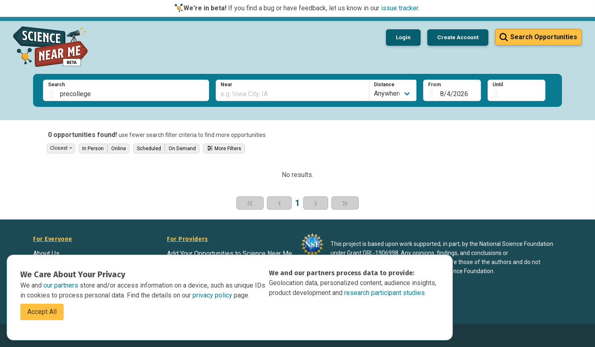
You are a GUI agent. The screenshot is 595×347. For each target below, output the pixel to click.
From (434, 84)
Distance (384, 84)
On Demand (182, 148)
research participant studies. (385, 293)
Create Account (457, 37)
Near (226, 84)
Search (56, 84)
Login (403, 37)
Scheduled (149, 148)
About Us (46, 253)
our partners (61, 285)
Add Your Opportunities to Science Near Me (229, 253)
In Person (93, 148)
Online (118, 148)
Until (498, 84)
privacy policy (213, 295)
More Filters (224, 148)
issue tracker (399, 8)
